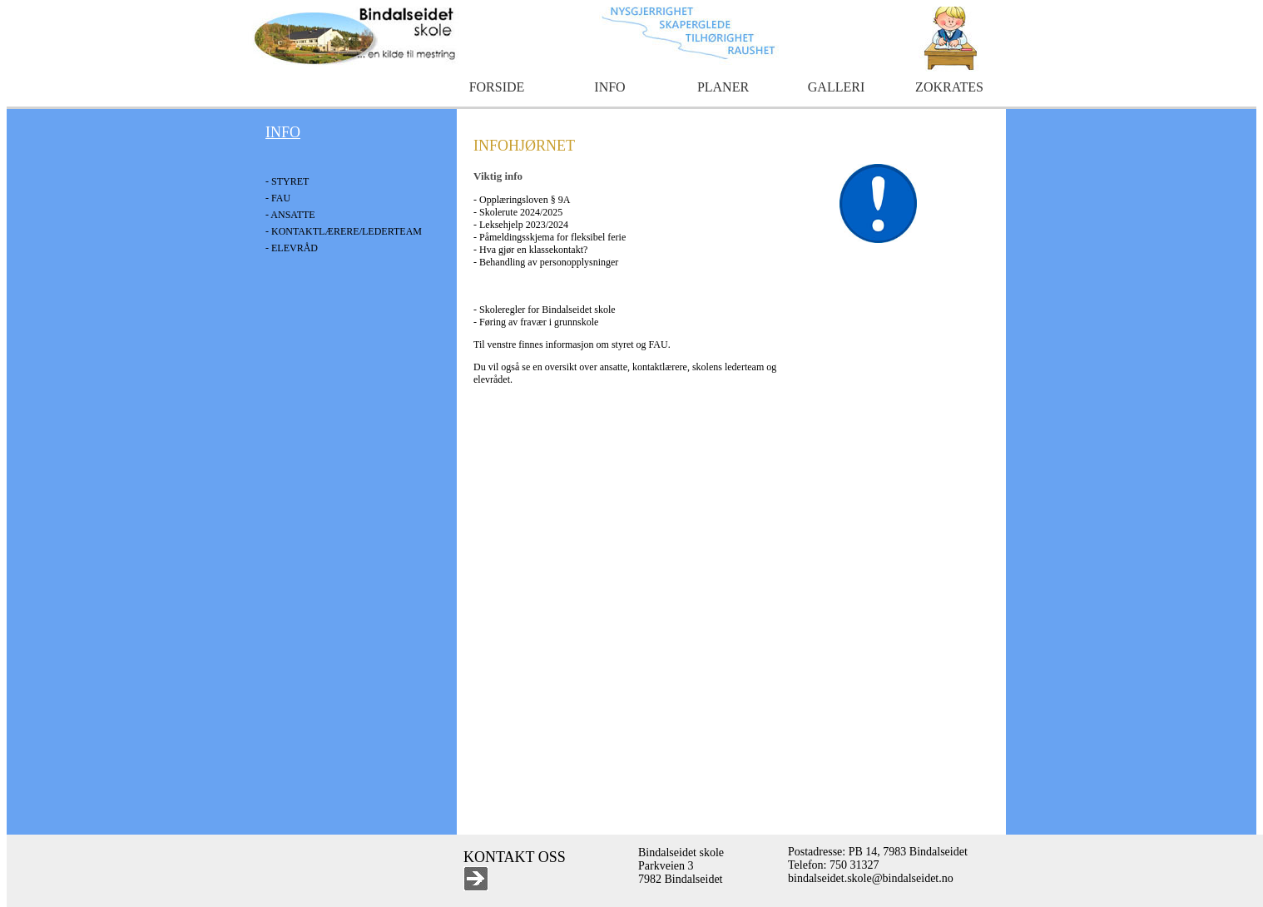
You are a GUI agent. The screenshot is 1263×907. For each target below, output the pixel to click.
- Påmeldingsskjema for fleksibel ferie (549, 237)
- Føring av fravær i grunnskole (535, 322)
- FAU (277, 198)
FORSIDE (497, 87)
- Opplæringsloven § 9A (521, 200)
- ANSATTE (290, 215)
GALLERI (836, 87)
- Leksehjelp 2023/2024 (520, 224)
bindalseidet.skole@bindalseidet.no (870, 878)
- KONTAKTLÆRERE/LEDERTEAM (343, 231)
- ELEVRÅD (291, 248)
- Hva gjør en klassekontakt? (530, 249)
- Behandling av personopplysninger (545, 262)
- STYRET (287, 181)
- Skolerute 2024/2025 (517, 212)
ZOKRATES (949, 87)
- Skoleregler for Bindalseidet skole (544, 309)
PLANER (723, 87)
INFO (609, 87)
